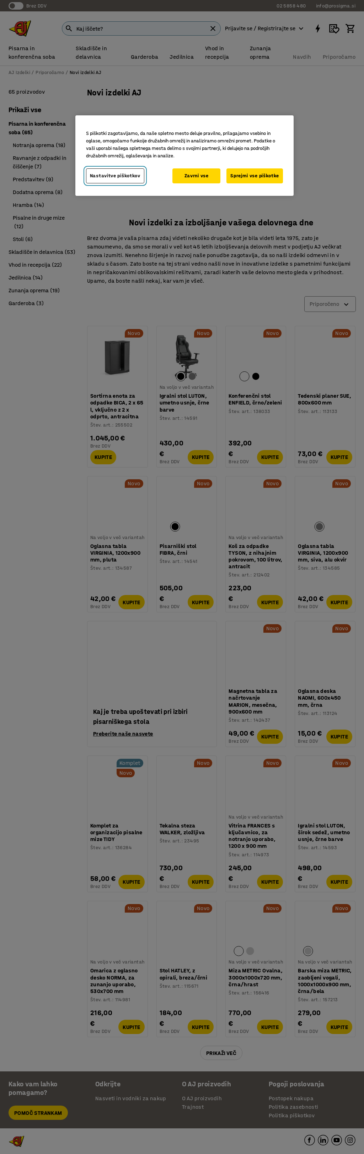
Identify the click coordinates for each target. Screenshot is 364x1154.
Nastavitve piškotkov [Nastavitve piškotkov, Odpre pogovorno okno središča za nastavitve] (115, 176)
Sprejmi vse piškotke (254, 176)
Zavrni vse (196, 176)
